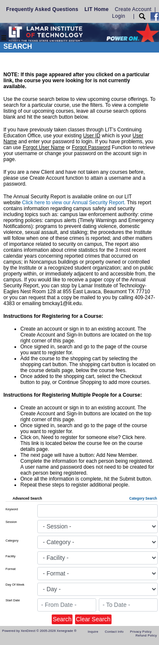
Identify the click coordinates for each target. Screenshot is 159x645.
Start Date (13, 600)
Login (118, 16)
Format (11, 569)
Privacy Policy (141, 632)
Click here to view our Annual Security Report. (74, 203)
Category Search (143, 498)
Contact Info (114, 632)
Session (11, 522)
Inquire (93, 632)
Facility (10, 556)
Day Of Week (15, 585)
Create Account (133, 9)
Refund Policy (146, 635)
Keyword (12, 509)
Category (12, 540)
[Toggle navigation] (3, 38)
